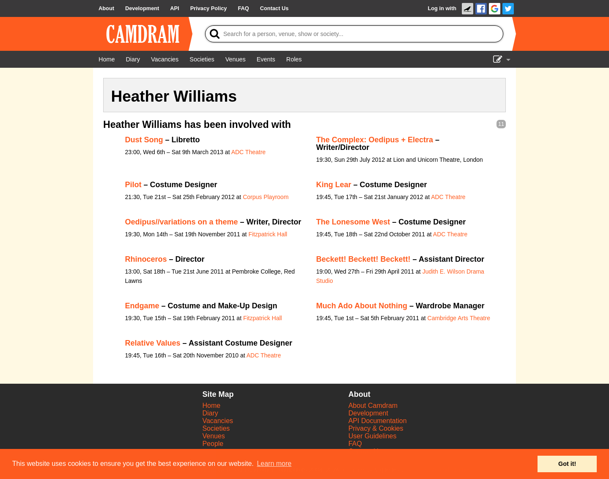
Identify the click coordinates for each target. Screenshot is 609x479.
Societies (216, 428)
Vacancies (217, 420)
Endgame (142, 306)
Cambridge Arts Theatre (459, 318)
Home (211, 405)
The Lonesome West (353, 222)
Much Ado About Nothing (362, 306)
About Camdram (373, 405)
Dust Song (144, 140)
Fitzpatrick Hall (267, 234)
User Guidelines (372, 436)
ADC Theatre (248, 152)
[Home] (106, 59)
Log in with (442, 8)
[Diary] (132, 59)
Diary (210, 413)
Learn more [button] (274, 463)
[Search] (354, 34)
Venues (213, 436)
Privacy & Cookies (375, 428)
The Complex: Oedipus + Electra (374, 140)
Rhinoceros (146, 259)
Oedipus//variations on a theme (181, 222)
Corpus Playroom (265, 197)
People (212, 443)
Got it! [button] (567, 463)
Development (368, 413)
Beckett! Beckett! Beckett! (363, 259)
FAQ (355, 443)
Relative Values (153, 343)
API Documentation (377, 420)
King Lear (333, 184)
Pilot (133, 184)
